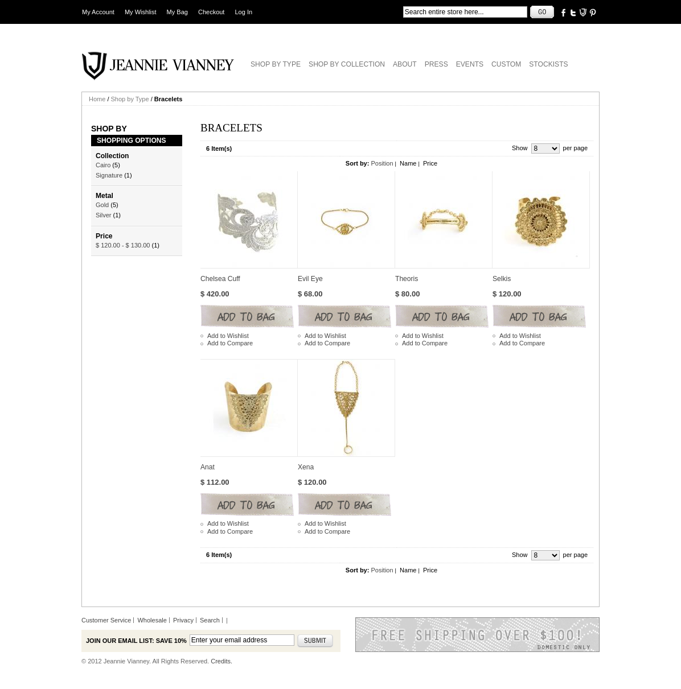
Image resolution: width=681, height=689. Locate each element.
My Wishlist (141, 12)
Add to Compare (230, 343)
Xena (306, 467)
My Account (98, 12)
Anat (207, 467)
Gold (102, 204)
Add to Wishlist (228, 335)
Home (97, 99)
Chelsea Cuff (220, 279)
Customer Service (106, 620)
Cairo (103, 165)
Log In (244, 12)
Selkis (502, 279)
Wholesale (151, 620)
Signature (109, 175)
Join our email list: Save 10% (136, 640)
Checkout (211, 12)
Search (210, 620)
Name (408, 163)
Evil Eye (310, 279)
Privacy (183, 620)
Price (430, 163)
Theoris (406, 279)
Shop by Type (130, 99)
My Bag (177, 12)
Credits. (221, 661)
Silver (104, 215)
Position (382, 163)
